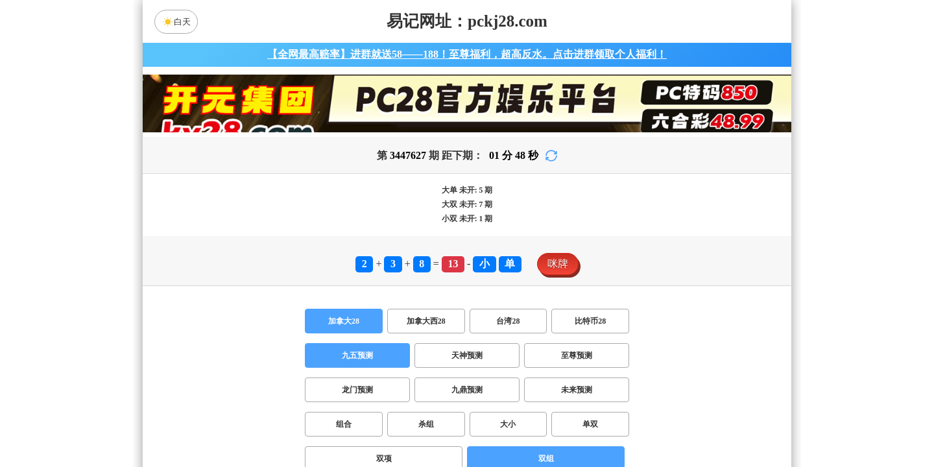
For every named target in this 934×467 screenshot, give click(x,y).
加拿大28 (343, 321)
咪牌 (557, 263)
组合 (344, 424)
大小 (508, 424)
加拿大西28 (426, 321)
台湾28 (508, 321)
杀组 (426, 424)
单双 (590, 424)
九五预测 (357, 355)
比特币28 (590, 321)
